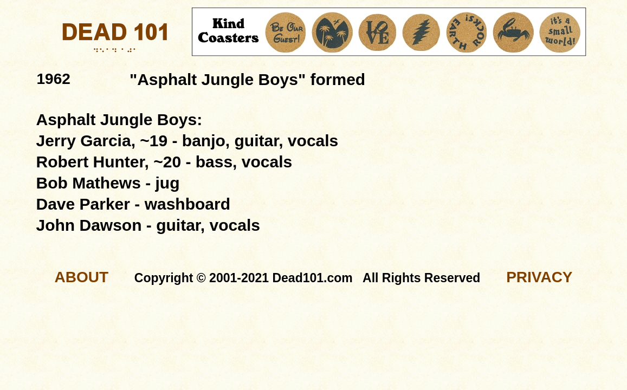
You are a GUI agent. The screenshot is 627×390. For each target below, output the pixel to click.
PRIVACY (539, 277)
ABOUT (81, 277)
